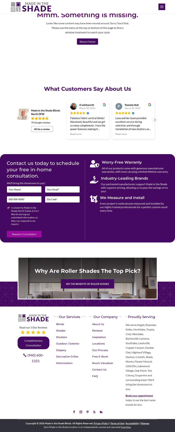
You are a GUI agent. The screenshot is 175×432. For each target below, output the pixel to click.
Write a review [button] (42, 129)
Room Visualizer (102, 363)
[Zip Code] (62, 199)
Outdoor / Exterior (67, 343)
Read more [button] (75, 134)
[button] (154, 119)
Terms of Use (117, 423)
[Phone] (24, 199)
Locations (98, 343)
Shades (60, 330)
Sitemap (145, 423)
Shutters (61, 337)
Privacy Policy (101, 423)
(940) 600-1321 (36, 358)
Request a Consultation (24, 234)
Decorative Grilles (67, 356)
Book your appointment (139, 395)
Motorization (64, 363)
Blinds (60, 324)
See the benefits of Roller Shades (87, 283)
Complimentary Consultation (33, 343)
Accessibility (132, 423)
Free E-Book (100, 356)
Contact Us (99, 369)
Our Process (100, 350)
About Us (98, 324)
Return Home (87, 41)
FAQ (95, 376)
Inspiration (99, 337)
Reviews (97, 330)
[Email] (62, 189)
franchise (126, 427)
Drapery (61, 350)
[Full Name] (24, 189)
